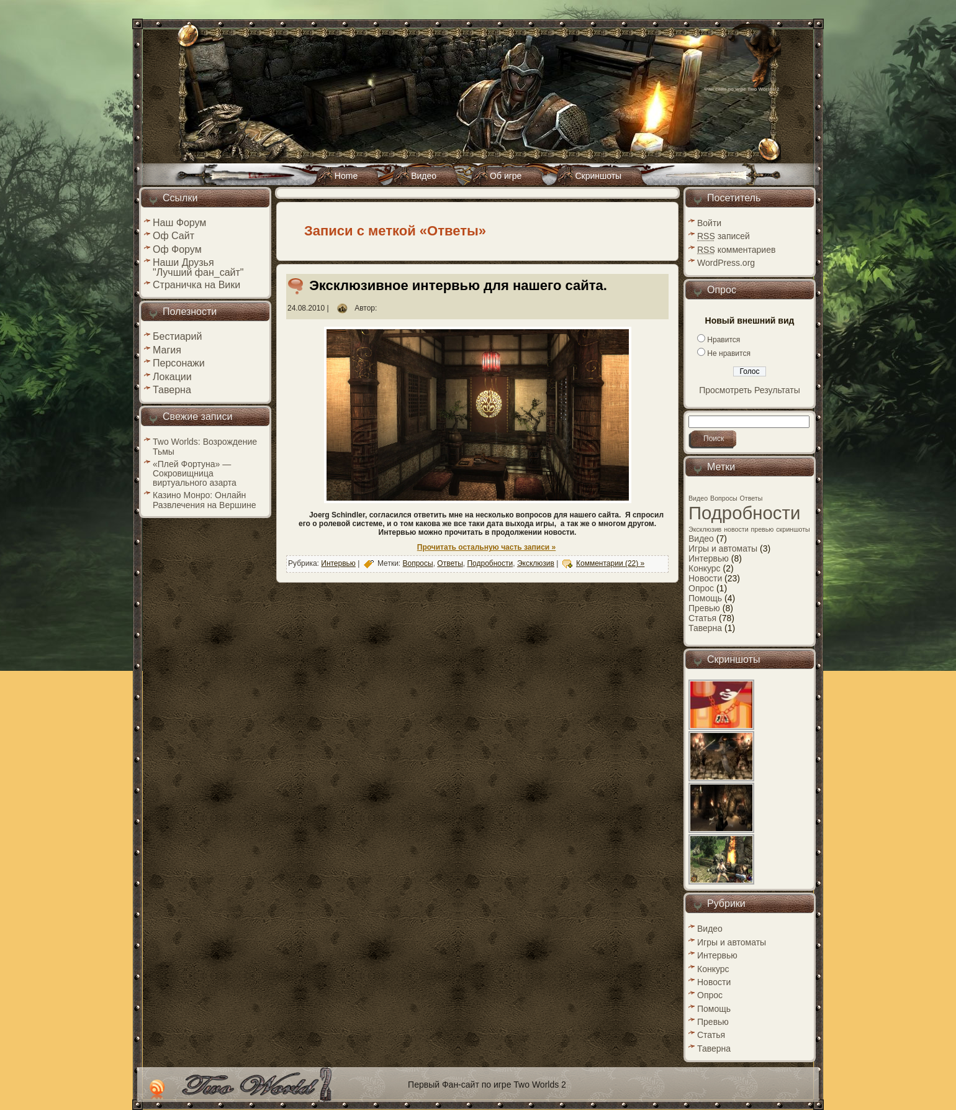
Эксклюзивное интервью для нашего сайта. (458, 285)
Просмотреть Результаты (749, 390)
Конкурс (704, 568)
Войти (709, 223)
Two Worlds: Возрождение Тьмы (205, 446)
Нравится (723, 339)
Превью (704, 608)
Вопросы (418, 563)
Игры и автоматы (722, 548)
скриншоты (793, 529)
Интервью (338, 563)
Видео (698, 498)
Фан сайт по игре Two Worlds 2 (741, 89)
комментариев (736, 250)
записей (723, 236)
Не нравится (729, 353)
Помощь (705, 598)
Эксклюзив (535, 563)
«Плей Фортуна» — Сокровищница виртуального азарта (195, 473)
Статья (702, 618)
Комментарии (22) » (610, 563)
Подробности (490, 563)
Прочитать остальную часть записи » (486, 547)
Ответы (449, 563)
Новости (705, 578)
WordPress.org (726, 263)
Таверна (705, 628)
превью (762, 529)
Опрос (701, 588)
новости (736, 529)
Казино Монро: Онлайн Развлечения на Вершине (204, 499)
